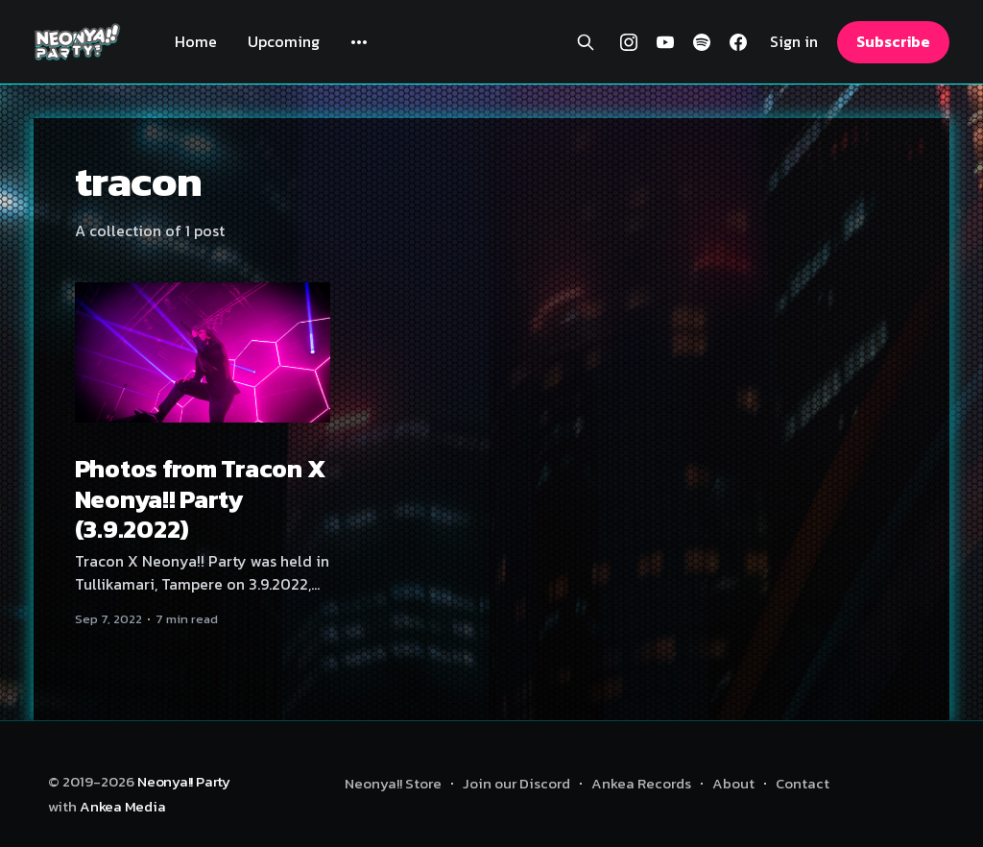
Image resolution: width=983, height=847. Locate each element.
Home (196, 41)
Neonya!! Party (183, 781)
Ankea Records (641, 783)
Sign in (794, 42)
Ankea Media (123, 806)
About (733, 783)
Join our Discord (516, 783)
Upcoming (284, 41)
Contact (802, 783)
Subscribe (892, 41)
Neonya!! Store (393, 783)
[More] (359, 42)
